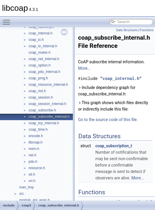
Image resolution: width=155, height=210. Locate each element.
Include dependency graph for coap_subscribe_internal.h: (106, 90)
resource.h (37, 168)
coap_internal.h (40, 33)
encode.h (36, 136)
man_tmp (26, 187)
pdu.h (33, 162)
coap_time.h (38, 129)
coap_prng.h (38, 78)
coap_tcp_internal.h (44, 123)
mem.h (34, 149)
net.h (32, 155)
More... (84, 68)
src (21, 194)
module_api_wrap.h (34, 200)
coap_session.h (41, 97)
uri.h (32, 181)
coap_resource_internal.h (48, 85)
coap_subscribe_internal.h (49, 117)
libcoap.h (36, 142)
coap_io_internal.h (43, 46)
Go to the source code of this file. (108, 119)
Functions (147, 30)
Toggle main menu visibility (8, 19)
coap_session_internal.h (47, 104)
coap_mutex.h (39, 52)
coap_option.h (39, 65)
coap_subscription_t (113, 146)
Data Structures (127, 30)
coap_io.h (36, 40)
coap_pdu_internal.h (44, 72)
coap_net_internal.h (44, 59)
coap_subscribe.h (42, 110)
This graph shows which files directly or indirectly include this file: (113, 105)
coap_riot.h (37, 91)
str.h (32, 174)
